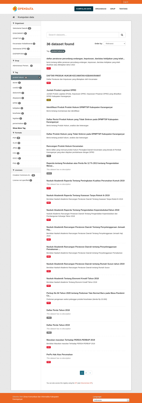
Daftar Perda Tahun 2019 (58, 325)
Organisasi (100, 9)
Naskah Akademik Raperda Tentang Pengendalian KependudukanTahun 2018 (83, 210)
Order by (98, 44)
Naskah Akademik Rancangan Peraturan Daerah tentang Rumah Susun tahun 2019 (85, 264)
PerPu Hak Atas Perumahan (60, 354)
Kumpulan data (83, 9)
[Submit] (122, 35)
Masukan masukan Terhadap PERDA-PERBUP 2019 (71, 340)
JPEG (49, 317)
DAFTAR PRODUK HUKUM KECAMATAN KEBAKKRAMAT (74, 76)
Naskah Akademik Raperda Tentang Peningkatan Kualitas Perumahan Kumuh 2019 (86, 181)
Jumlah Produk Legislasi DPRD (61, 90)
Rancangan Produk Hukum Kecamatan (65, 146)
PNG (48, 156)
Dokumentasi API (86, 383)
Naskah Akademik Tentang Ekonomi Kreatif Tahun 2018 (73, 278)
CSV (48, 100)
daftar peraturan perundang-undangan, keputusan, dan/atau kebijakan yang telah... (86, 59)
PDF (48, 68)
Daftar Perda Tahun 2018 (58, 310)
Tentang (123, 9)
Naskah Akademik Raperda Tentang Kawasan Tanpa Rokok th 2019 (78, 195)
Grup (112, 9)
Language (97, 397)
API (76, 383)
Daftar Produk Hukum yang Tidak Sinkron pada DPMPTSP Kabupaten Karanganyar (86, 134)
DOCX (49, 173)
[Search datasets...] (83, 35)
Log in (125, 2)
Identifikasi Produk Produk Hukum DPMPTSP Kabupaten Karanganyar (80, 107)
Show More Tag (19, 128)
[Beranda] (14, 17)
